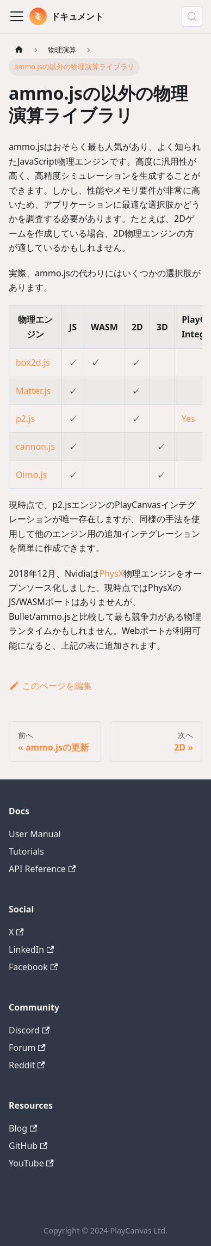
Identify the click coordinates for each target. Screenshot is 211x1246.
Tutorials (26, 851)
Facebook (33, 967)
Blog (23, 1128)
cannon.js (35, 446)
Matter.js (33, 391)
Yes (188, 419)
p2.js (25, 419)
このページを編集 (50, 686)
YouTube (31, 1163)
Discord (29, 1030)
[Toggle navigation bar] (17, 16)
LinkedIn (31, 949)
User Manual (35, 834)
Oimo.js (31, 475)
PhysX (111, 573)
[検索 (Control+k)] (192, 16)
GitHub (28, 1146)
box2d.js (33, 362)
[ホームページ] (19, 49)
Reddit (27, 1065)
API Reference (42, 869)
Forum (27, 1048)
